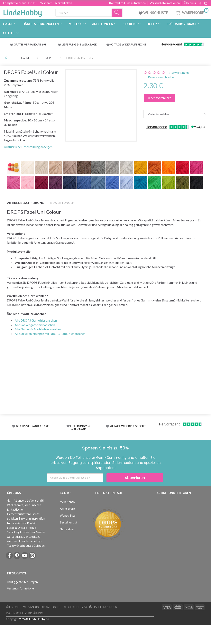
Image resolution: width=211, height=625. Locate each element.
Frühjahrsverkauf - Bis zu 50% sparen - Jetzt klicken (37, 3)
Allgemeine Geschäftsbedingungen (90, 607)
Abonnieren (135, 477)
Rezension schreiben (161, 77)
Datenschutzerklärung (24, 613)
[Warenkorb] (192, 12)
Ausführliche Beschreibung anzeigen (28, 147)
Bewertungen (178, 72)
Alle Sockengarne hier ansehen (35, 325)
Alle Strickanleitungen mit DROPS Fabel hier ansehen (50, 333)
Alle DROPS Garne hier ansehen (36, 320)
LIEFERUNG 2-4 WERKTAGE (79, 44)
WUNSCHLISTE (154, 13)
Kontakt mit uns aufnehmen (127, 3)
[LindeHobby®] (22, 12)
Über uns (190, 3)
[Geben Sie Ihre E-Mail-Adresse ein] (75, 477)
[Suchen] (117, 12)
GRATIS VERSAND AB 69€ (30, 44)
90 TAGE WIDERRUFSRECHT (128, 44)
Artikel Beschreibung (25, 202)
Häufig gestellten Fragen (22, 582)
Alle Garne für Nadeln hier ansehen (38, 329)
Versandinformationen (165, 3)
